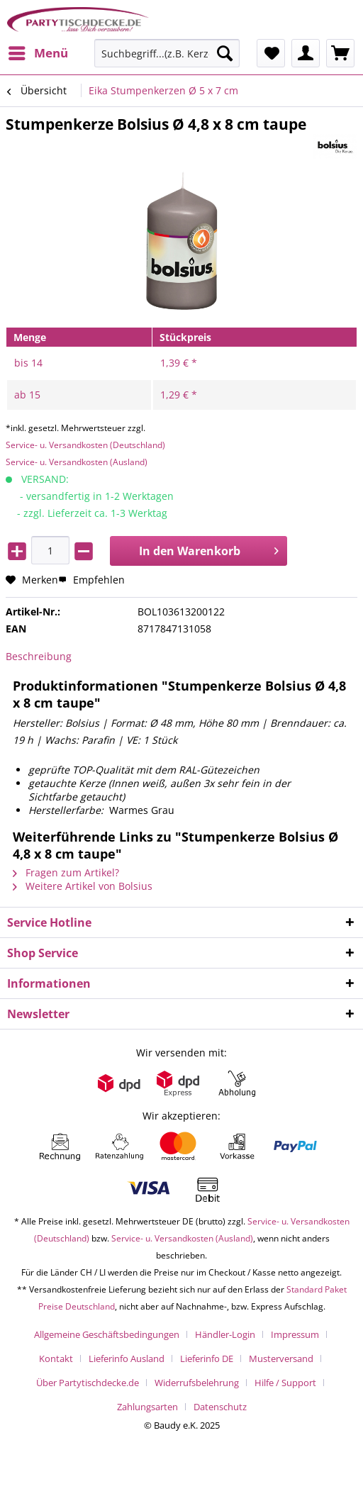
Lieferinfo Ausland (126, 1358)
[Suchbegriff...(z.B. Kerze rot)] (167, 53)
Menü (38, 51)
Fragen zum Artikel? (66, 872)
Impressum (295, 1334)
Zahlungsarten (147, 1406)
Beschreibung (39, 656)
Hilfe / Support (285, 1382)
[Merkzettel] (271, 53)
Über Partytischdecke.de (87, 1382)
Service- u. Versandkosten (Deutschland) (85, 445)
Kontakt (56, 1358)
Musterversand (281, 1358)
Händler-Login (225, 1334)
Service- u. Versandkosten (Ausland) (76, 462)
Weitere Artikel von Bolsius (82, 886)
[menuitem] (37, 53)
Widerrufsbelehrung (197, 1382)
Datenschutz (220, 1406)
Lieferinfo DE (206, 1358)
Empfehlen (91, 579)
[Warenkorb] (340, 53)
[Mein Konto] (305, 53)
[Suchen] (225, 53)
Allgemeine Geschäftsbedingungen (106, 1334)
